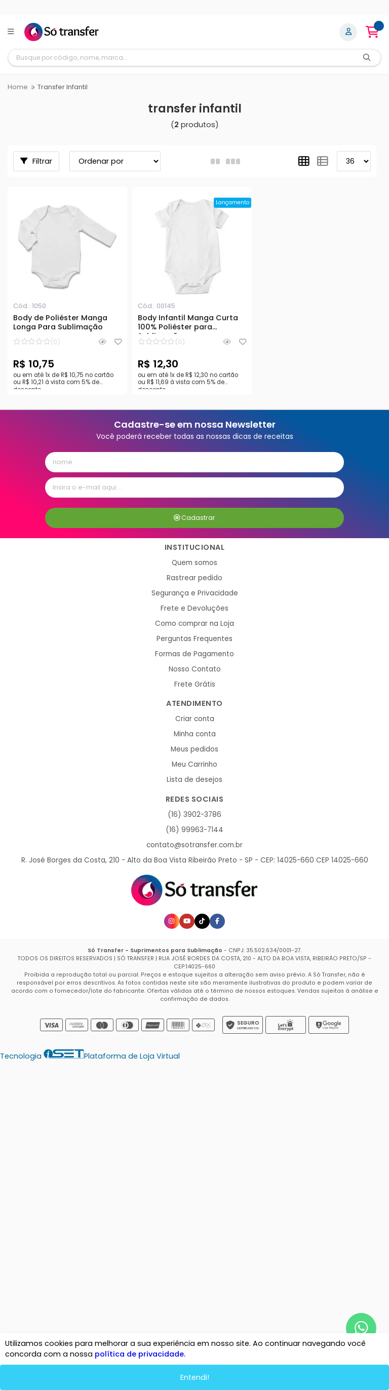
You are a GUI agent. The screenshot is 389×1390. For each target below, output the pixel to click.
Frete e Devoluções (194, 608)
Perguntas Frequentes (194, 639)
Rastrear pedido (194, 578)
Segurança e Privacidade (194, 593)
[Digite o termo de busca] (181, 57)
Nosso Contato (195, 669)
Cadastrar (195, 517)
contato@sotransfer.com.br (194, 845)
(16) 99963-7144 (194, 830)
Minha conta (195, 734)
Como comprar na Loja (194, 623)
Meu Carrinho (194, 764)
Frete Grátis (194, 684)
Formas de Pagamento (194, 654)
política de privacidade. (140, 1354)
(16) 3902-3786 (194, 814)
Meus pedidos (194, 749)
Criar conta (194, 719)
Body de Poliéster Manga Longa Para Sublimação (60, 323)
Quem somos (194, 563)
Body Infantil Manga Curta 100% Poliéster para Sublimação (188, 324)
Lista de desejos (194, 779)
